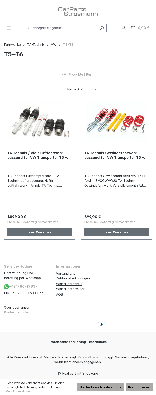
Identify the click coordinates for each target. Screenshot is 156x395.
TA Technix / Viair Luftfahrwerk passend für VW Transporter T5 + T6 (37, 155)
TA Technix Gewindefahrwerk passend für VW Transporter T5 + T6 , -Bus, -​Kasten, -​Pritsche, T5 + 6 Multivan (116, 155)
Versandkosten (89, 357)
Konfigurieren (139, 387)
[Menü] (9, 28)
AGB (59, 294)
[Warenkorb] (140, 28)
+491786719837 (21, 286)
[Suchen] (102, 28)
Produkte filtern (77, 74)
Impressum (98, 342)
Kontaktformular (16, 312)
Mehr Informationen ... (20, 391)
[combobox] (61, 28)
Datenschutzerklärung (67, 342)
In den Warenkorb (40, 232)
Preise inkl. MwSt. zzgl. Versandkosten (32, 222)
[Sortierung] (82, 89)
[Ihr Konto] (123, 28)
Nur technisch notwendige (100, 387)
